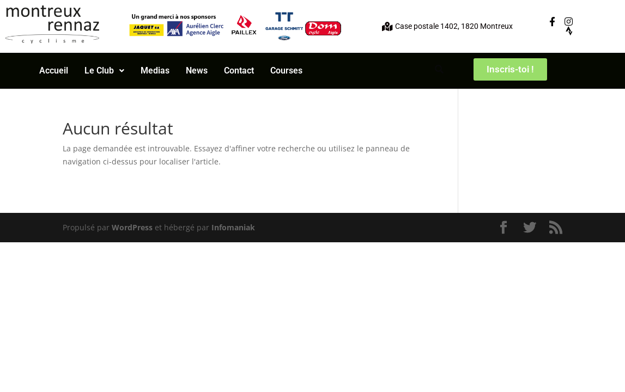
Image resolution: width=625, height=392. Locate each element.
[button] (104, 70)
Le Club (104, 70)
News (197, 70)
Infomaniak (233, 227)
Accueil (53, 70)
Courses (286, 70)
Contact (239, 70)
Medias (155, 70)
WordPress (132, 227)
